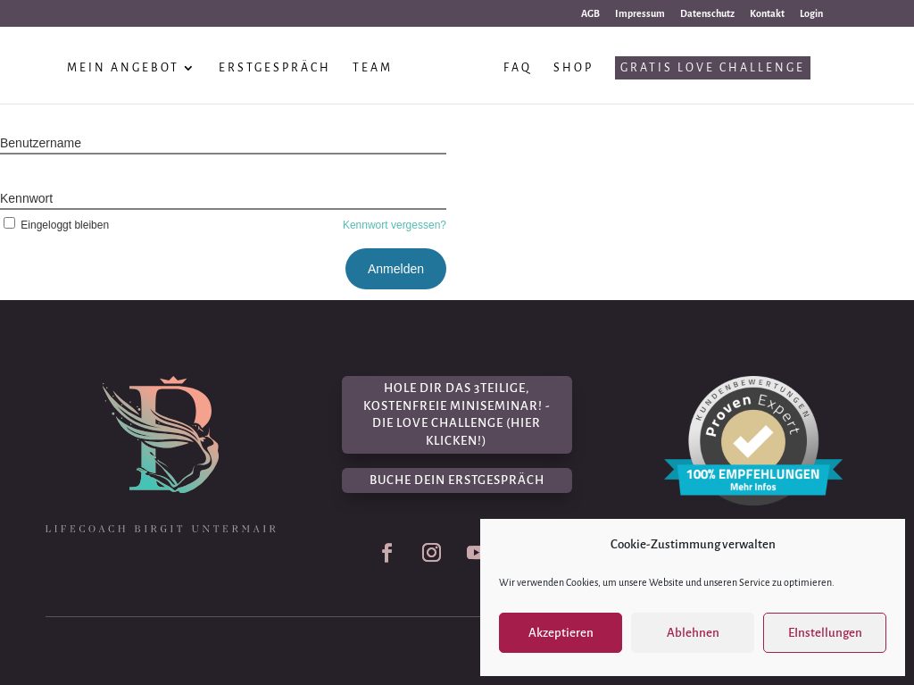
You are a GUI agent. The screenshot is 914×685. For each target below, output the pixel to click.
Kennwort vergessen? (394, 225)
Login (811, 13)
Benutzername (40, 143)
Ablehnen (693, 632)
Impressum (640, 13)
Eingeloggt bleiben (54, 225)
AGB (590, 13)
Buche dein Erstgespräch (457, 480)
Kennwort (26, 198)
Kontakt (767, 13)
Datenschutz (707, 13)
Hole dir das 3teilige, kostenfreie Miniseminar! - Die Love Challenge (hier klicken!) (457, 414)
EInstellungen (825, 632)
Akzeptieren (561, 632)
